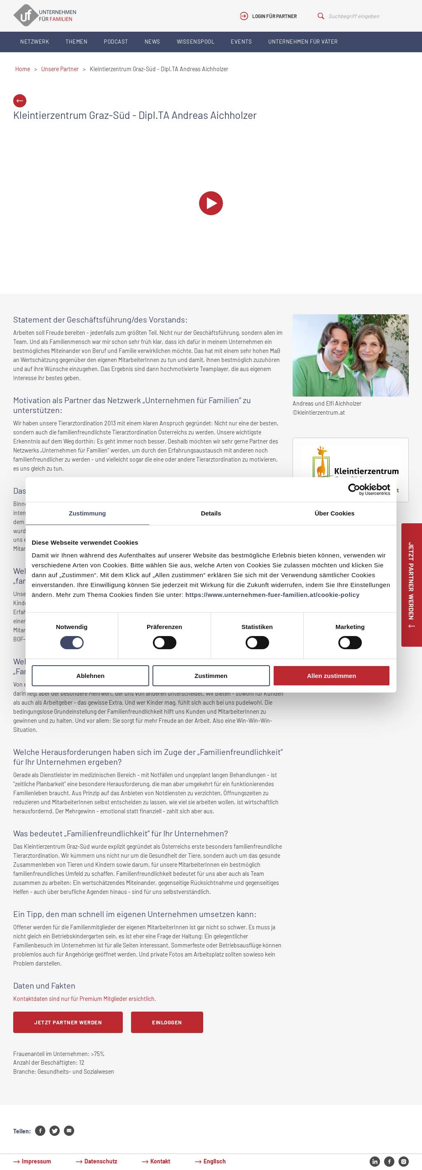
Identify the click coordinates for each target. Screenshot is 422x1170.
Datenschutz (100, 1161)
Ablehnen (90, 675)
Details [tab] (211, 513)
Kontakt (160, 1161)
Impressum (36, 1161)
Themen (76, 41)
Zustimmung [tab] (87, 513)
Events (241, 41)
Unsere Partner (60, 68)
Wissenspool (196, 41)
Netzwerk (34, 41)
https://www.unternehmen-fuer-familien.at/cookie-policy (272, 594)
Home (22, 68)
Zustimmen (211, 675)
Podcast (116, 41)
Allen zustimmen (331, 675)
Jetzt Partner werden (68, 1022)
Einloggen (167, 1022)
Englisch (215, 1161)
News (152, 41)
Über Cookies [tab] (335, 513)
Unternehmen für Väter (303, 41)
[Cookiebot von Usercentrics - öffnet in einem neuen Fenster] (354, 489)
